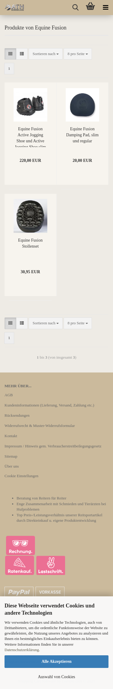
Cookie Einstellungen (21, 476)
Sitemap (11, 456)
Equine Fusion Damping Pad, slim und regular (82, 135)
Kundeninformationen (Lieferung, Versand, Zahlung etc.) (49, 405)
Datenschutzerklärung (22, 649)
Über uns (12, 466)
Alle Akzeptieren (57, 661)
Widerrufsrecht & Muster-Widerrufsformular (40, 425)
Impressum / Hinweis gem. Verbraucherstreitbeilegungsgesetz (53, 446)
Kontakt (11, 436)
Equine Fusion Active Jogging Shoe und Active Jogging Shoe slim (30, 137)
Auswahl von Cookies (56, 677)
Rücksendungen (17, 415)
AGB (9, 395)
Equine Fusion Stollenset (30, 243)
